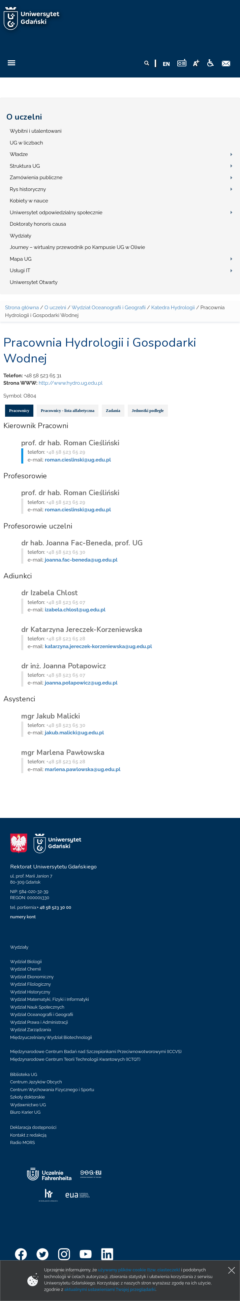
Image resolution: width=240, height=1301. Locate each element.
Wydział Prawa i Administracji (39, 1022)
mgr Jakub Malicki (50, 716)
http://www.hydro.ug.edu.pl (70, 383)
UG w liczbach (26, 143)
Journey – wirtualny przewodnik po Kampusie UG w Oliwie (77, 247)
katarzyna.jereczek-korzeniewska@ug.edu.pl (98, 646)
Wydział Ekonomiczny (32, 976)
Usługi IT (20, 270)
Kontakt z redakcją (28, 1135)
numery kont (23, 916)
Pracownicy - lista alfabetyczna (67, 410)
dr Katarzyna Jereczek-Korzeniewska (81, 629)
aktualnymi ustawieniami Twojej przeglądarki (109, 1289)
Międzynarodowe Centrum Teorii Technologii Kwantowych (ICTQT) (75, 1059)
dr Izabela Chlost (49, 593)
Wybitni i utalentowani (36, 131)
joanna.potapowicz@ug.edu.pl (81, 683)
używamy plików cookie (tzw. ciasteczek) (139, 1269)
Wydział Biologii (26, 961)
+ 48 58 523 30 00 (54, 907)
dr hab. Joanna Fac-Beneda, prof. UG (82, 543)
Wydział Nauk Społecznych (37, 1007)
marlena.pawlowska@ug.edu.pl (82, 769)
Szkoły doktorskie (27, 1097)
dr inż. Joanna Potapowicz (63, 666)
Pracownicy (19, 410)
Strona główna (22, 308)
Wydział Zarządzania (30, 1029)
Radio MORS (22, 1142)
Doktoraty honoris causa (38, 224)
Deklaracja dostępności (33, 1127)
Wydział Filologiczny (30, 984)
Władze (19, 154)
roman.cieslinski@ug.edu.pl (78, 460)
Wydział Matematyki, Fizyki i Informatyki (49, 999)
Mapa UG (21, 259)
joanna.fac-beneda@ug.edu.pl (81, 560)
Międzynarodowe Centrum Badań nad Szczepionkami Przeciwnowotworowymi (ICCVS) (96, 1051)
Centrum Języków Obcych (36, 1081)
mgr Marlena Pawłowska (62, 752)
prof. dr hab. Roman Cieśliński (70, 443)
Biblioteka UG (23, 1074)
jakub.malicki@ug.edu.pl (74, 733)
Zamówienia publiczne (36, 177)
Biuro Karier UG (25, 1112)
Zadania (113, 410)
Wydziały (20, 236)
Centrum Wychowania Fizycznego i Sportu (52, 1089)
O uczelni (24, 117)
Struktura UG (25, 166)
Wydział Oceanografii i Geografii (108, 308)
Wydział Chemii (25, 969)
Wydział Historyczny (30, 991)
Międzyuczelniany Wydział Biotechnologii (51, 1037)
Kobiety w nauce (29, 201)
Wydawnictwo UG (28, 1104)
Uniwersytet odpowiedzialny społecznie (56, 213)
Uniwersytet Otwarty (34, 282)
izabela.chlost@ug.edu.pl (75, 610)
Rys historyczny (28, 189)
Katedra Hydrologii (173, 308)
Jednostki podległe (148, 410)
